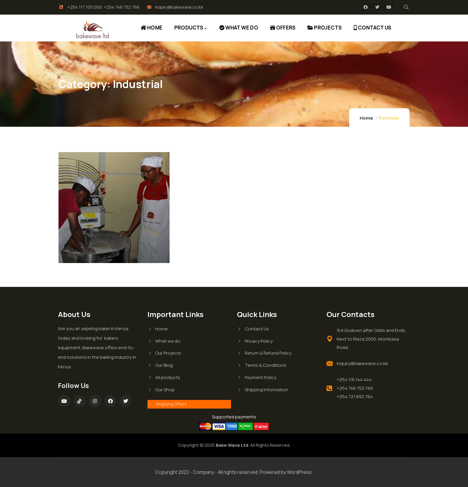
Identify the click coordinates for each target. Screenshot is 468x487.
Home (366, 118)
